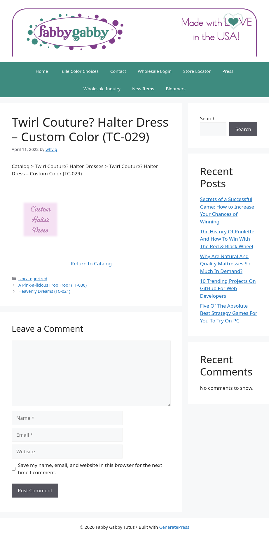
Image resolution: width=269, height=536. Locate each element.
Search (208, 118)
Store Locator (197, 71)
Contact (118, 71)
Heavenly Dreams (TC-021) (44, 291)
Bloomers (176, 88)
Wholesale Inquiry (101, 88)
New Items (143, 88)
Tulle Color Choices (79, 71)
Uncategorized (32, 278)
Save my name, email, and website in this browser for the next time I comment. (90, 469)
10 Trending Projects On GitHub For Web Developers (228, 288)
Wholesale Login (155, 71)
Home (42, 71)
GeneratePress (174, 527)
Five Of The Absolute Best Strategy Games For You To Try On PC (228, 313)
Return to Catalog (91, 263)
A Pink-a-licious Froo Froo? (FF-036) (52, 285)
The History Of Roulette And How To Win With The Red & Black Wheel (227, 239)
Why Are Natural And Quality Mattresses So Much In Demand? (225, 263)
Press (227, 71)
